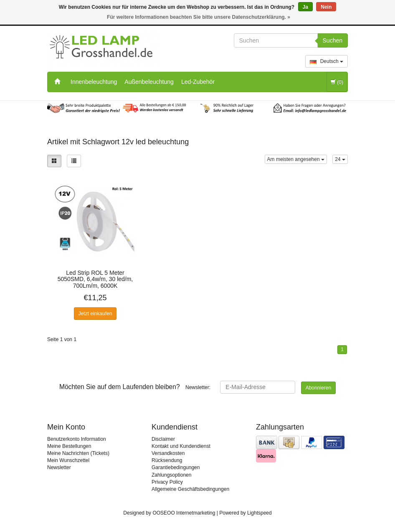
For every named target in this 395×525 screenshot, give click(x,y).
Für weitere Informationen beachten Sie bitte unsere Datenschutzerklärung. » (198, 17)
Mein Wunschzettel (68, 460)
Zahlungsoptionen (171, 475)
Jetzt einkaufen (95, 314)
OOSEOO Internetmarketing (183, 513)
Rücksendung (167, 460)
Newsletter (59, 467)
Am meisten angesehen (295, 159)
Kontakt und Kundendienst (181, 446)
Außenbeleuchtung (149, 81)
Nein (326, 7)
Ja (305, 7)
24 (340, 159)
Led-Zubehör (198, 81)
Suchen (332, 40)
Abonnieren (318, 388)
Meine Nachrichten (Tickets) (78, 453)
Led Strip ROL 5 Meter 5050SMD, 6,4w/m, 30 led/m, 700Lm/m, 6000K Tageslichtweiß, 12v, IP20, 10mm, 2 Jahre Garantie (95, 279)
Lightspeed (259, 513)
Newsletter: (134, 386)
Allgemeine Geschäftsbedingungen (190, 489)
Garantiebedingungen (176, 467)
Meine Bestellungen (69, 446)
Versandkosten (168, 453)
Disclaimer (163, 439)
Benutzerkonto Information (76, 439)
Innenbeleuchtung (94, 81)
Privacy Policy (167, 482)
